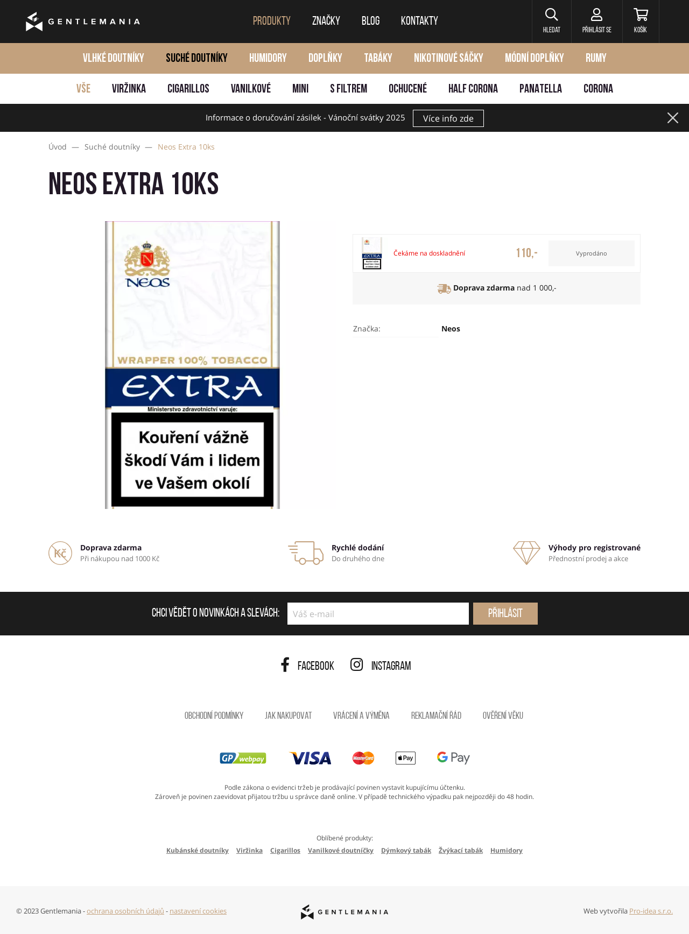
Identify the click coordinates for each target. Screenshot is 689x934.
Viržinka (129, 89)
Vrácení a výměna (361, 716)
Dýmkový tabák (406, 850)
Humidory (268, 59)
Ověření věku (503, 716)
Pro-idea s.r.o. (651, 911)
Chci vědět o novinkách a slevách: (215, 614)
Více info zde (448, 118)
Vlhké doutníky (113, 59)
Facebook (307, 667)
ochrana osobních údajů (125, 911)
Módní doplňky (534, 59)
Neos (450, 328)
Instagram (380, 667)
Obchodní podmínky (214, 716)
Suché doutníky (197, 59)
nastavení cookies (198, 911)
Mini (300, 89)
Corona (598, 89)
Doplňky (325, 59)
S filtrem (348, 89)
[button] (551, 21)
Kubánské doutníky (197, 850)
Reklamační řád (436, 716)
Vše (83, 89)
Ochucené (408, 89)
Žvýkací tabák (461, 850)
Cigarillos (188, 89)
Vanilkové (251, 89)
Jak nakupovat (288, 716)
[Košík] (640, 21)
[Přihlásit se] (596, 21)
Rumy (596, 59)
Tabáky (378, 59)
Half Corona (473, 89)
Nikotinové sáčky (448, 59)
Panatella (540, 89)
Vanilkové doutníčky (341, 850)
